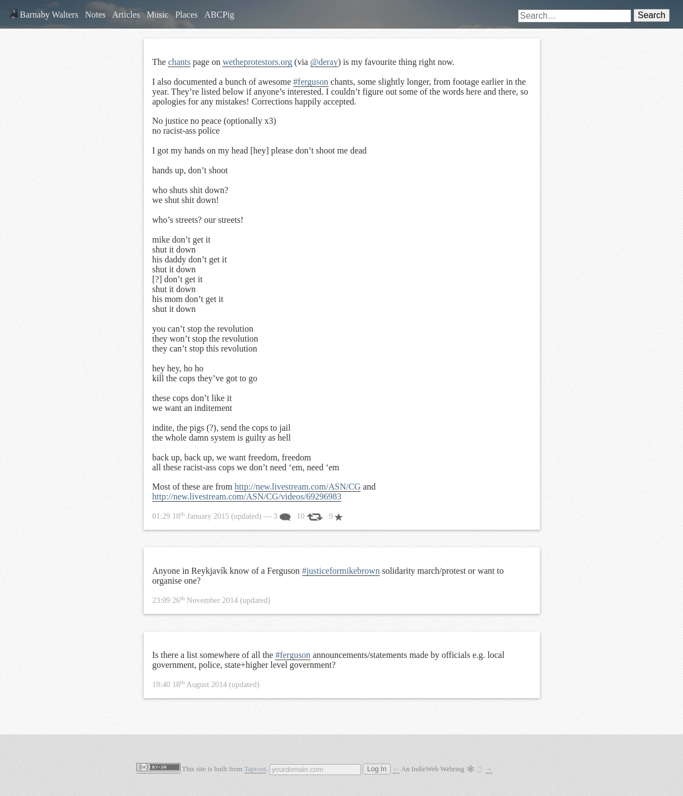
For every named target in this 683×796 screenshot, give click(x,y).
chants (179, 62)
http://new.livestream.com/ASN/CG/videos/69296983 (247, 496)
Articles (126, 14)
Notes (95, 14)
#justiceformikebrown (341, 570)
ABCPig (219, 14)
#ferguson (311, 81)
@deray (324, 62)
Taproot (255, 769)
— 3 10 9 (247, 516)
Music (157, 14)
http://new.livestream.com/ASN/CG (297, 486)
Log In (376, 769)
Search (651, 15)
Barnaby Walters (43, 14)
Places (186, 14)
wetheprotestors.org (257, 62)
